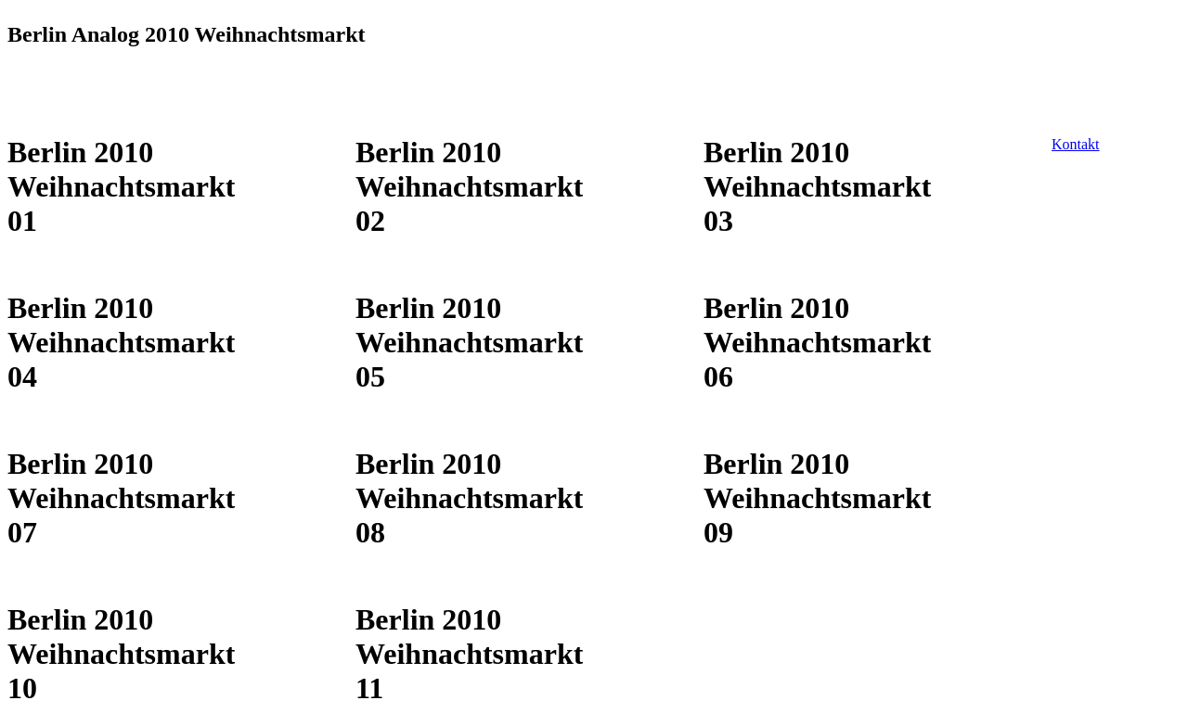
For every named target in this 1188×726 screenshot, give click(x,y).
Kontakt (1076, 144)
